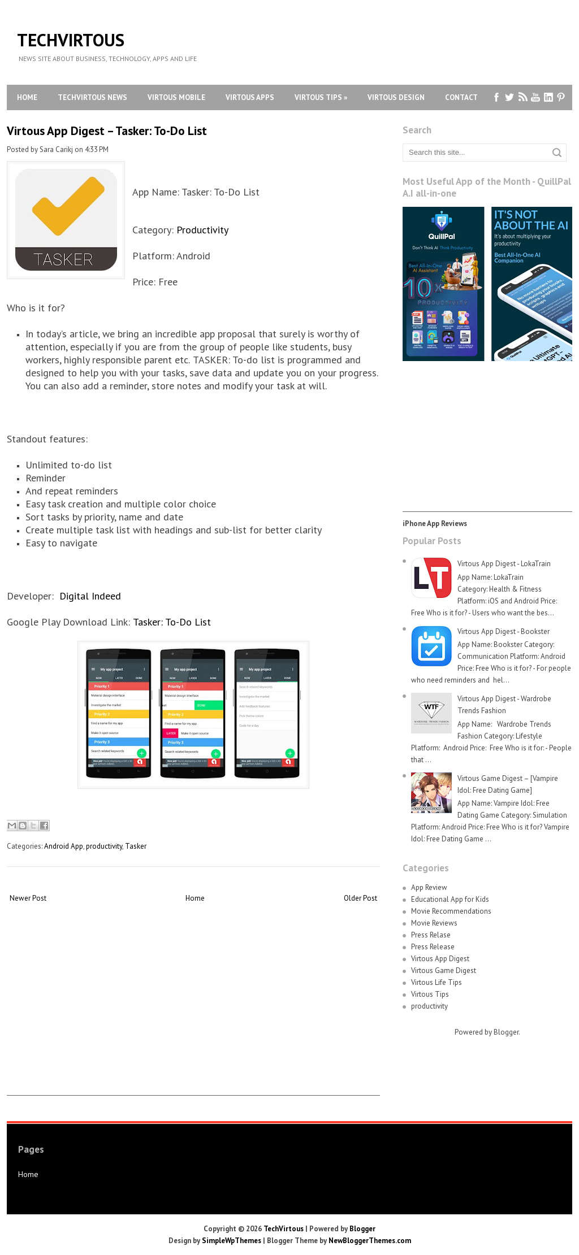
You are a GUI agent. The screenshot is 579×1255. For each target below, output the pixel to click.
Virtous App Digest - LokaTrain (504, 563)
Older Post (360, 898)
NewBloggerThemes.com (370, 1240)
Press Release (433, 947)
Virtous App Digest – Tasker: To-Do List (107, 130)
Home (27, 97)
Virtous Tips (321, 97)
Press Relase (431, 935)
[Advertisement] (193, 1016)
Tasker (135, 846)
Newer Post (28, 898)
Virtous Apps (250, 97)
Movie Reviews (434, 923)
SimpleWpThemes (231, 1240)
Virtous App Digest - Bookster (503, 631)
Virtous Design (396, 97)
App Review (429, 887)
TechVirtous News (92, 97)
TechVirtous (70, 39)
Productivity (202, 229)
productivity (104, 846)
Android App (63, 846)
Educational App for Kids (450, 899)
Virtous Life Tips (436, 982)
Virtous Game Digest (443, 970)
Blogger (506, 1032)
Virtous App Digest (440, 958)
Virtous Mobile (176, 97)
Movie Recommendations (451, 911)
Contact (461, 97)
